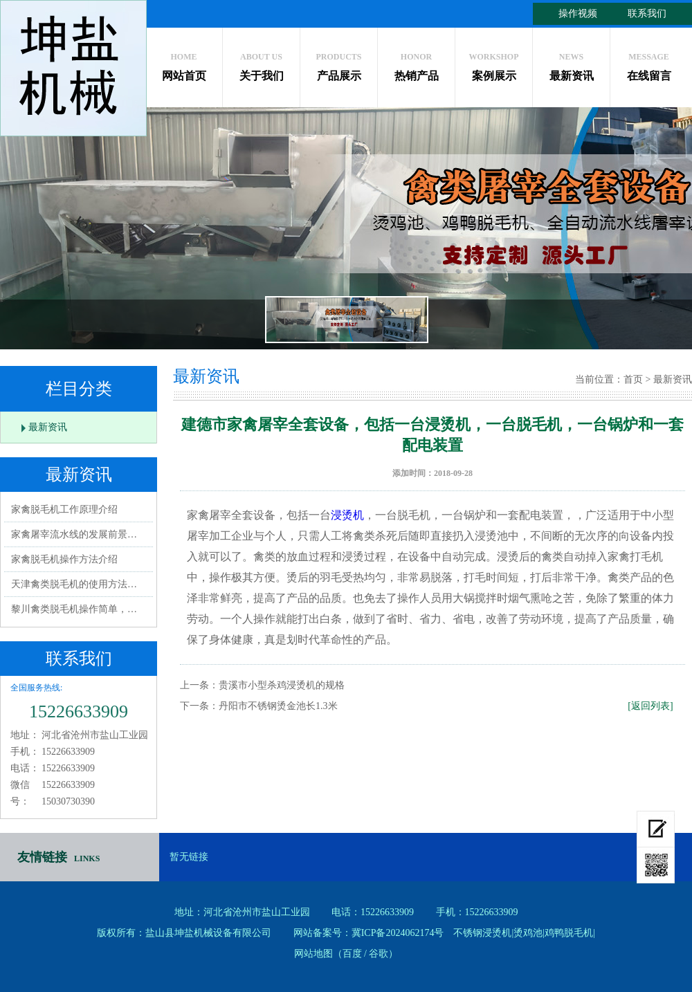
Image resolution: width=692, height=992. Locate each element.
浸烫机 (347, 515)
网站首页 (183, 63)
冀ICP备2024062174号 (398, 933)
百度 (352, 953)
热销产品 (416, 63)
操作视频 (577, 13)
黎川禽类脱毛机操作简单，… (74, 609)
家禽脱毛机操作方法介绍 (64, 559)
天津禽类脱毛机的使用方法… (74, 584)
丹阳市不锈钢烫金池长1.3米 (278, 706)
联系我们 (647, 13)
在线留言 (648, 63)
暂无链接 (189, 857)
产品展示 (338, 63)
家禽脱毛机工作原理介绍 (64, 509)
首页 (633, 379)
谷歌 (378, 953)
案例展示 (493, 63)
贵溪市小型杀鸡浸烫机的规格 (282, 685)
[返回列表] (650, 706)
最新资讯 (571, 63)
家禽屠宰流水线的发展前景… (74, 534)
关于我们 (261, 63)
